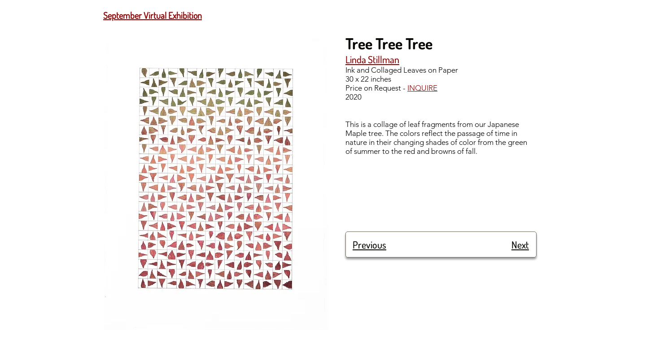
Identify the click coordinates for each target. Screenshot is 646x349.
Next (520, 244)
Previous (369, 244)
